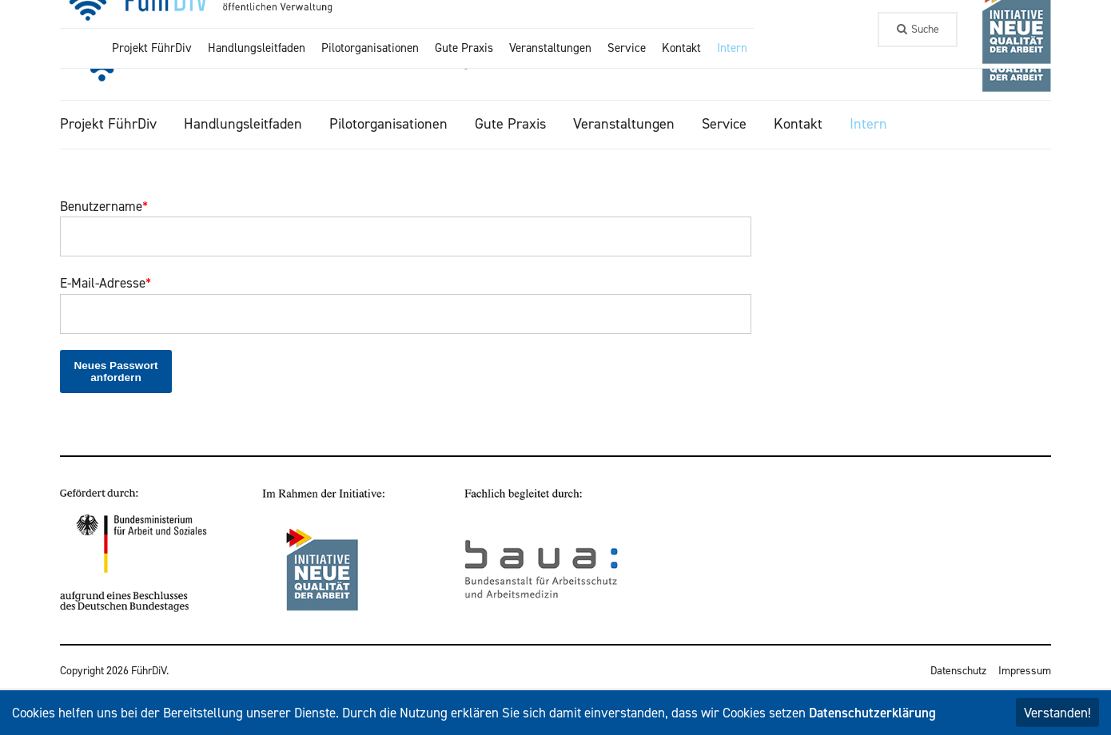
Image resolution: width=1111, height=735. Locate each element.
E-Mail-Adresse (105, 283)
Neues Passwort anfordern (115, 371)
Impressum (1024, 670)
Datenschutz (958, 670)
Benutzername (104, 206)
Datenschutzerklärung (872, 712)
